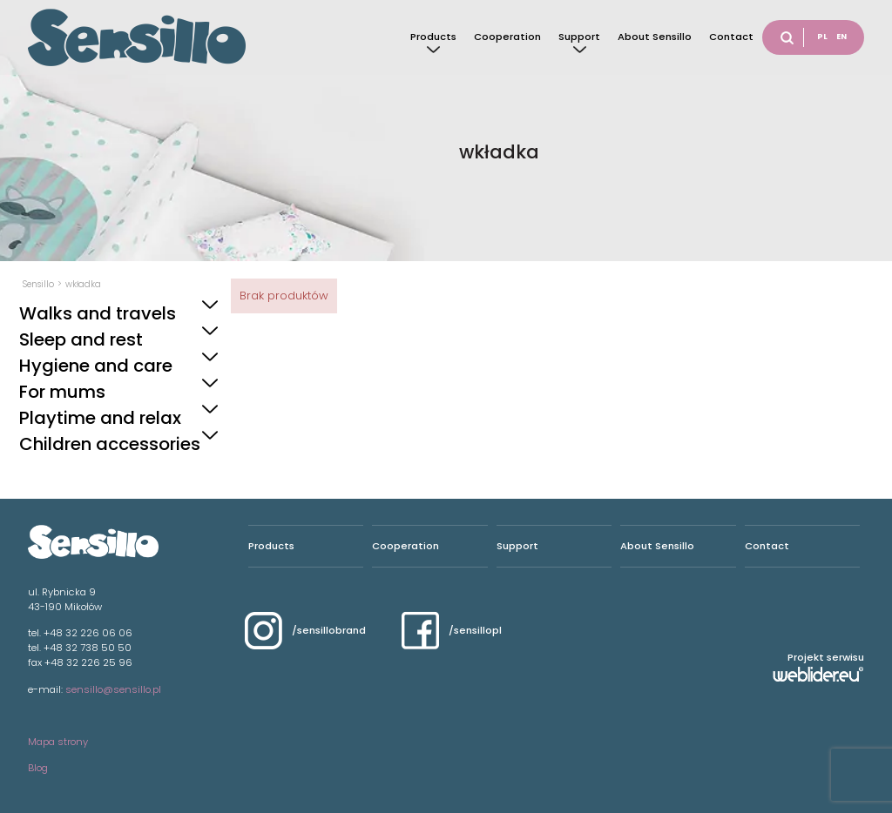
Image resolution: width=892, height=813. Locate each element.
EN (841, 36)
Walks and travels (97, 313)
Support (579, 37)
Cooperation (507, 37)
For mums (62, 392)
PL (822, 36)
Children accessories (109, 444)
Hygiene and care (95, 365)
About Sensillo (655, 37)
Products (433, 37)
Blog (38, 768)
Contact (731, 37)
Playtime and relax (100, 418)
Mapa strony (58, 742)
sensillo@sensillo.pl (113, 689)
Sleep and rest (81, 339)
